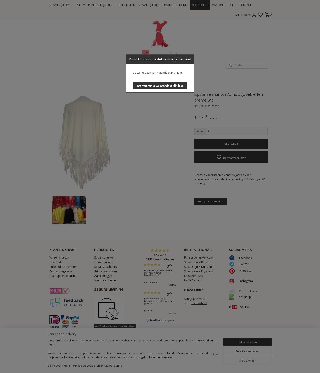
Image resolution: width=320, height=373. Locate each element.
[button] (160, 85)
